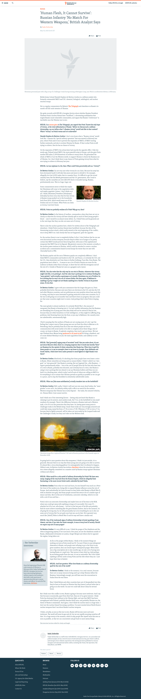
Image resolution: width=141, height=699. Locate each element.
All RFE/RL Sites (20, 685)
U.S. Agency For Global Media (24, 678)
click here (34, 583)
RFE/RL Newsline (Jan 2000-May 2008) (55, 685)
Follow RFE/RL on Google (116, 3)
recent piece (53, 125)
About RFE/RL (19, 665)
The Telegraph (73, 106)
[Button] (91, 36)
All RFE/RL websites (131, 3)
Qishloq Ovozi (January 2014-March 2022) (56, 682)
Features (45, 668)
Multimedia (46, 675)
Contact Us (18, 688)
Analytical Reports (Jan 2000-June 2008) (55, 688)
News (44, 665)
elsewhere (75, 467)
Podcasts (45, 678)
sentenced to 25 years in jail (72, 333)
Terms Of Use (19, 671)
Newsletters (46, 671)
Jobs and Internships (21, 675)
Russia (42, 9)
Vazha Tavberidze (47, 27)
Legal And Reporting (21, 682)
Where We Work (20, 668)
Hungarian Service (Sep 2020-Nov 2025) (55, 692)
